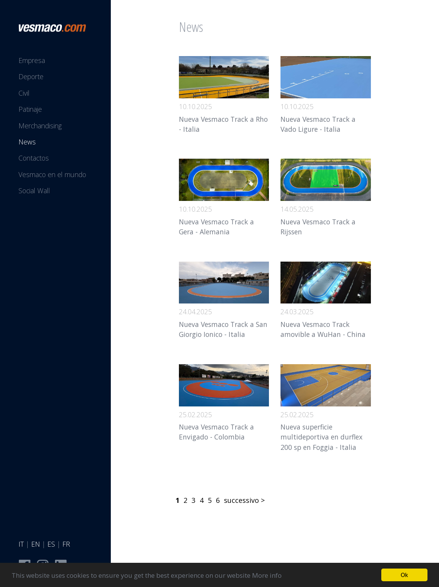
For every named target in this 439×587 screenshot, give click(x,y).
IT (21, 544)
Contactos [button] (33, 158)
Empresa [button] (31, 60)
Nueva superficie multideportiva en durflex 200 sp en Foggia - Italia (321, 437)
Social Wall (34, 190)
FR (66, 544)
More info (267, 575)
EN (35, 544)
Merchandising (40, 125)
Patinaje (30, 109)
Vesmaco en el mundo (52, 174)
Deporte (30, 76)
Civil (24, 93)
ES (51, 544)
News (27, 141)
